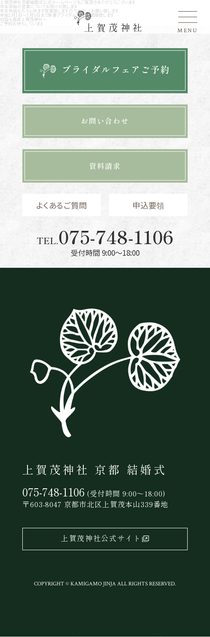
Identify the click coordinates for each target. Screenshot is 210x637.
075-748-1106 (115, 236)
